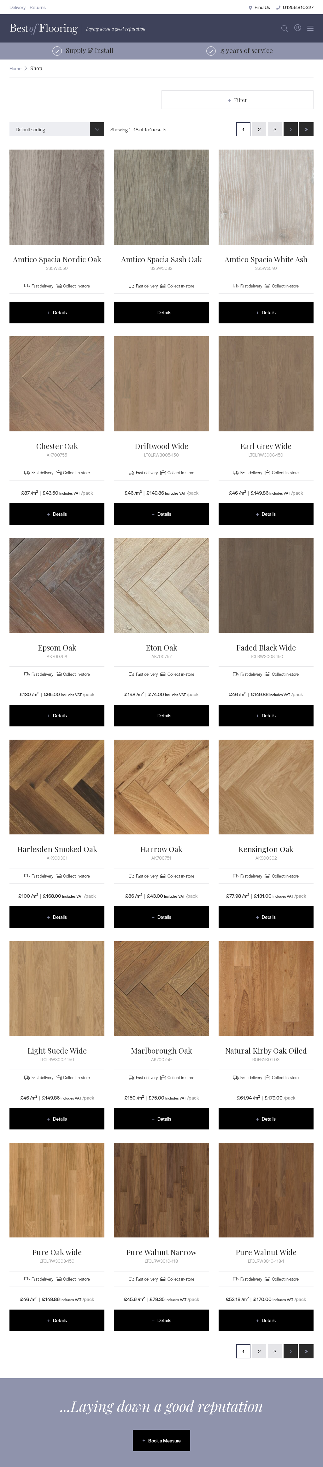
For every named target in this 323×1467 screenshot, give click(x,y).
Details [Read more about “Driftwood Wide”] (164, 513)
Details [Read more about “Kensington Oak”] (269, 916)
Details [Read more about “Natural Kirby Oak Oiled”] (269, 1118)
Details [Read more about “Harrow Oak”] (164, 916)
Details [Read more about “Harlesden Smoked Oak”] (60, 916)
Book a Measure (164, 1440)
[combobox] (56, 129)
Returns (38, 7)
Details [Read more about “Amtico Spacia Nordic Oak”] (60, 312)
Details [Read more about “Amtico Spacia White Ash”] (269, 312)
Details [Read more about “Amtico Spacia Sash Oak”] (164, 312)
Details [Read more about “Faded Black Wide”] (269, 715)
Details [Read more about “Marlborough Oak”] (164, 1118)
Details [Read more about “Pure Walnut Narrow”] (164, 1320)
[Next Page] (291, 129)
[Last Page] (306, 129)
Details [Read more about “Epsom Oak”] (60, 715)
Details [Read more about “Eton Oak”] (164, 715)
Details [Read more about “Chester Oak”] (60, 513)
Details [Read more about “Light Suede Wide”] (60, 1118)
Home (15, 68)
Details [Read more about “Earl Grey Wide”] (269, 513)
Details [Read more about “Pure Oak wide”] (60, 1320)
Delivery (17, 7)
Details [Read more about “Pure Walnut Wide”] (269, 1320)
